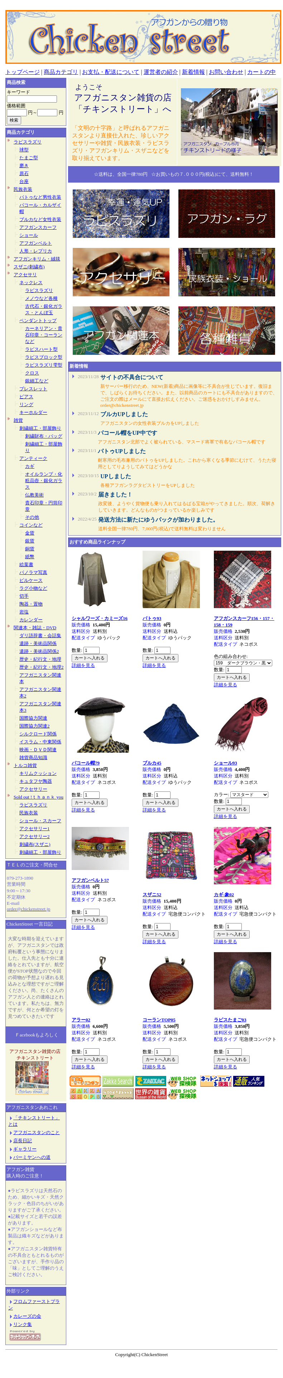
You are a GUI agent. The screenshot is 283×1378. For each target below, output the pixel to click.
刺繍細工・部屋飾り (40, 428)
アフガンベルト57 (90, 880)
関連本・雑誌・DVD (35, 627)
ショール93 (225, 763)
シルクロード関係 (38, 734)
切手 (24, 596)
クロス (32, 373)
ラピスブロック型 (43, 357)
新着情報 (193, 72)
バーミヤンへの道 (32, 1157)
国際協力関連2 (34, 726)
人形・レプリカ (35, 251)
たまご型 (28, 157)
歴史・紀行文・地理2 (41, 667)
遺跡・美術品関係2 (39, 651)
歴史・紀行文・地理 (40, 659)
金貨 (29, 533)
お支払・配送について (110, 72)
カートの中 (261, 72)
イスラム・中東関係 (40, 741)
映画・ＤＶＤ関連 (38, 749)
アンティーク (33, 458)
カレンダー (31, 619)
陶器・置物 (31, 604)
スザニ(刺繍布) (29, 266)
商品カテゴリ (61, 72)
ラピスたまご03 (230, 1019)
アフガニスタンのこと (34, 1132)
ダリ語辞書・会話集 (40, 635)
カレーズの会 (27, 1316)
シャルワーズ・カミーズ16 (100, 618)
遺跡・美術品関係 (38, 643)
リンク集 (22, 1324)
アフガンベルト (35, 243)
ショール (28, 235)
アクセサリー (33, 789)
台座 (24, 181)
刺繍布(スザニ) (35, 844)
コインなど (31, 525)
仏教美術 (34, 495)
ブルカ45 (152, 763)
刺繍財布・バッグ (43, 436)
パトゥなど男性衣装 (40, 197)
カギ (29, 466)
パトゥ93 (152, 618)
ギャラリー (22, 1149)
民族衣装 (23, 189)
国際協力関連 (33, 718)
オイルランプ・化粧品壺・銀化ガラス (43, 480)
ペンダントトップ (38, 320)
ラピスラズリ (28, 142)
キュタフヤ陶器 (35, 781)
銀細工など (36, 381)
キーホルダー (33, 412)
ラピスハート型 (41, 349)
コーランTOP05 (159, 1019)
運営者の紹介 (161, 72)
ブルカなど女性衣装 (40, 219)
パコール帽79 (86, 763)
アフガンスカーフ (38, 227)
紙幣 (29, 556)
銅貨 (29, 548)
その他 (32, 517)
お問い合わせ (226, 72)
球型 (24, 149)
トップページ (22, 72)
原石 (24, 173)
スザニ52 (152, 894)
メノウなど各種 (41, 298)
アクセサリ (25, 274)
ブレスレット (33, 388)
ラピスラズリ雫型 (43, 365)
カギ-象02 (224, 894)
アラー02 (81, 1019)
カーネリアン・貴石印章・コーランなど (43, 335)
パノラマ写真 (33, 572)
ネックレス (31, 282)
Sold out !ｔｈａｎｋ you (38, 797)
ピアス (26, 396)
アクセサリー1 (34, 828)
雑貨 (18, 420)
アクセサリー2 (34, 836)
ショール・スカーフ (40, 820)
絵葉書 (26, 564)
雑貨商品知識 (33, 757)
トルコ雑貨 (25, 765)
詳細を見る (83, 665)
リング (26, 404)
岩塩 (24, 612)
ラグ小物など (33, 588)
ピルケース (31, 580)
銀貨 (29, 541)
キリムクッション (38, 773)
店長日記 (20, 1140)
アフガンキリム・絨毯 (37, 259)
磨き (24, 165)
